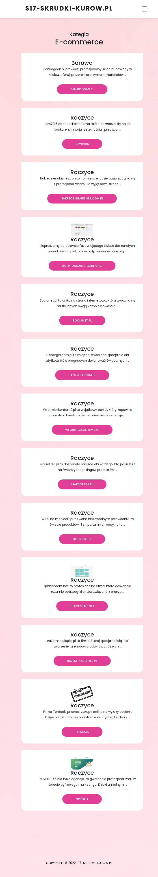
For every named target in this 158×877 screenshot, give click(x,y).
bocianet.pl (82, 320)
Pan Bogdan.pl (82, 89)
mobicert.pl (82, 539)
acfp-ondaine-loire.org (82, 266)
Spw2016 (82, 144)
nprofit (82, 799)
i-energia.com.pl (82, 375)
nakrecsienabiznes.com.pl (82, 198)
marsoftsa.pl (82, 484)
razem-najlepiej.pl (82, 661)
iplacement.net (82, 606)
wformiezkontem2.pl (82, 430)
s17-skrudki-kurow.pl (69, 8)
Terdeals (82, 732)
